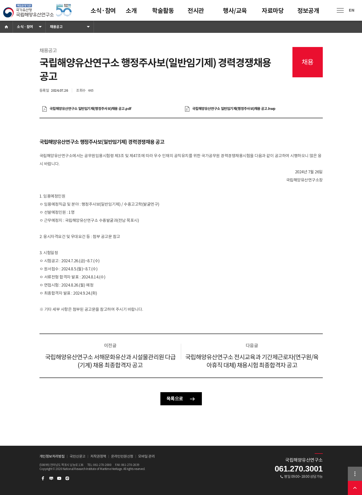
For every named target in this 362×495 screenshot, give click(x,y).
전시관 (195, 11)
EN (351, 10)
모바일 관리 (146, 456)
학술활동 (163, 11)
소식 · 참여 (25, 27)
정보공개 (308, 11)
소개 (131, 11)
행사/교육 (235, 11)
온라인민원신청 (122, 456)
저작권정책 (98, 456)
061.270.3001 (299, 468)
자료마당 (273, 11)
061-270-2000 (102, 465)
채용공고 (56, 27)
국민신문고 (78, 456)
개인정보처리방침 (52, 456)
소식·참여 (103, 11)
